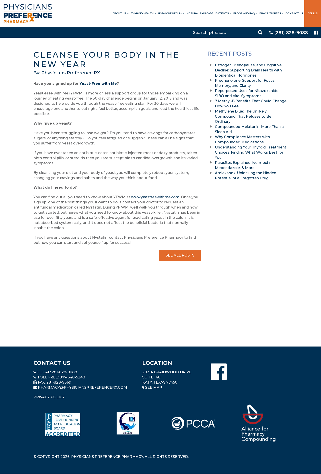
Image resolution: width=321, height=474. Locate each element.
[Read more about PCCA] (193, 423)
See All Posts (180, 255)
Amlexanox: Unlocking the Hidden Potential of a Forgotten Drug (245, 175)
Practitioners (271, 13)
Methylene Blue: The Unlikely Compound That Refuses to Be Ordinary (243, 116)
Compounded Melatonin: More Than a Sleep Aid (249, 129)
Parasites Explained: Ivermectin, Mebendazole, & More (243, 165)
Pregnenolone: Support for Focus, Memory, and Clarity (245, 83)
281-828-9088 (64, 372)
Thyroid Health (143, 13)
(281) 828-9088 (288, 32)
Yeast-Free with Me (98, 83)
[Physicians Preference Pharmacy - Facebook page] (316, 32)
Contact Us (294, 13)
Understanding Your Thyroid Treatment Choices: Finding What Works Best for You (250, 152)
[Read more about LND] (128, 423)
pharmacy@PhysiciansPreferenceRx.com (82, 387)
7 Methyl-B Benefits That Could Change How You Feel (250, 103)
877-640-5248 (72, 377)
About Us (121, 13)
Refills (313, 13)
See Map (152, 387)
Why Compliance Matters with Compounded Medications (242, 139)
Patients (223, 13)
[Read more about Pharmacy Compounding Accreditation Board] (62, 424)
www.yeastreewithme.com (155, 197)
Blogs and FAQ (245, 13)
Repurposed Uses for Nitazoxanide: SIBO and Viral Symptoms (247, 93)
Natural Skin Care (200, 13)
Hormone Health (171, 13)
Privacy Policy (49, 397)
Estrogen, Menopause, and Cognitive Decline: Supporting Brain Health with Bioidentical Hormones (248, 70)
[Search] (228, 32)
